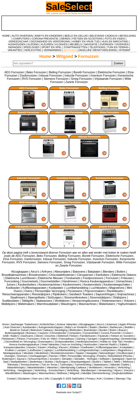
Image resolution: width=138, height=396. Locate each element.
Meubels (28, 353)
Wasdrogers (69, 303)
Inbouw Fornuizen (50, 75)
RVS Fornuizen (32, 78)
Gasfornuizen (28, 75)
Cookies (108, 378)
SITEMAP (124, 50)
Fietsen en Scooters (122, 335)
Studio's (96, 361)
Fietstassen (8, 338)
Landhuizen (35, 350)
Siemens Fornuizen (56, 78)
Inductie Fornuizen (76, 75)
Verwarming (105, 370)
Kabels (124, 344)
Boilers (121, 271)
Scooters (55, 358)
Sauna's (21, 358)
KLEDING (33, 44)
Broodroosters (38, 274)
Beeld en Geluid (19, 330)
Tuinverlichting (83, 364)
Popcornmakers (94, 291)
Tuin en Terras (49, 364)
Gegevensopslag (109, 338)
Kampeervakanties (14, 347)
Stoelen (49, 361)
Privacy (90, 378)
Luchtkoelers (99, 287)
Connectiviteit (90, 333)
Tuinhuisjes (66, 364)
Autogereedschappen (50, 327)
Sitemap (120, 378)
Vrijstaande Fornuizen (108, 78)
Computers (74, 333)
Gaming (80, 338)
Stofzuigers (55, 297)
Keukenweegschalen (117, 284)
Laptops (48, 350)
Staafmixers (18, 297)
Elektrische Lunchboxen (20, 278)
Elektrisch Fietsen (68, 335)
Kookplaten (56, 287)
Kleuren (63, 347)
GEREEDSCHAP (18, 41)
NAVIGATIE (91, 44)
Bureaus (31, 333)
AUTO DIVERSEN (22, 35)
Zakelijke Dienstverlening (95, 373)
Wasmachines (88, 303)
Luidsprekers (108, 350)
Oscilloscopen (125, 353)
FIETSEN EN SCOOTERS (87, 38)
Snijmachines (126, 294)
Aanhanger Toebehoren (24, 324)
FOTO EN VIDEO (115, 38)
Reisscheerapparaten (16, 294)
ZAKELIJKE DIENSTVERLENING (97, 50)
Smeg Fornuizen (81, 78)
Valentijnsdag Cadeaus (73, 367)
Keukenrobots (92, 284)
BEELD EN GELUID (76, 35)
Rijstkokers (60, 294)
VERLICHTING (33, 50)
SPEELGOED (31, 47)
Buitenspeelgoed (14, 333)
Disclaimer (24, 378)
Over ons (37, 378)
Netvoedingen (107, 353)
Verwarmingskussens (86, 300)
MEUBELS (76, 44)
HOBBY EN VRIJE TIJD (86, 41)
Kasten (42, 347)
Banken (103, 327)
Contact (11, 378)
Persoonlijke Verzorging (50, 291)
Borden (103, 330)
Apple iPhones (127, 324)
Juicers (11, 284)
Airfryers (47, 271)
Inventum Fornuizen (103, 75)
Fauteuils (103, 335)
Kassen (31, 347)
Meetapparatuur (12, 353)
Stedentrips (35, 361)
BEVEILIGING (127, 35)
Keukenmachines (49, 284)
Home (45, 56)
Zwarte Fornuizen (76, 82)
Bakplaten (94, 271)
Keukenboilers (27, 284)
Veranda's (110, 367)
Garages (92, 338)
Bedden (129, 327)
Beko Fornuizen (36, 72)
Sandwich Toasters (81, 294)
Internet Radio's (109, 344)
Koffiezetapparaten (34, 287)
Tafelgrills (28, 300)
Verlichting (124, 367)
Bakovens (79, 271)
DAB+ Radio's (11, 335)
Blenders (109, 271)
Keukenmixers (72, 284)
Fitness (21, 338)
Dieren (39, 335)
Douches (50, 335)
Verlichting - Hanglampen (17, 370)
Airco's (35, 271)
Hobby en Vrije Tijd (111, 341)
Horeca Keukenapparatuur (97, 281)
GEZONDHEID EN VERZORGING (50, 41)
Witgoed (64, 56)
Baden (93, 327)
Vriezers (129, 300)
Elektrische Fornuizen (111, 72)
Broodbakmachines (14, 274)
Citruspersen (85, 274)
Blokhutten (76, 330)
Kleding (52, 347)
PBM (63, 356)
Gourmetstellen (50, 281)
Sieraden (67, 358)
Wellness (62, 373)
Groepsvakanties (64, 341)
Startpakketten (18, 361)
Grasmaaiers (45, 341)
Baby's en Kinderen (76, 327)
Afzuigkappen (20, 271)
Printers (101, 356)
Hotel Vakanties (50, 344)
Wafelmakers (26, 303)
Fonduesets (73, 278)
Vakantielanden (36, 367)
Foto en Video (49, 338)
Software (104, 358)
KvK (99, 378)
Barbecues (116, 327)
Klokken (74, 347)
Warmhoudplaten (48, 303)
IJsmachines (124, 281)
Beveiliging (61, 330)
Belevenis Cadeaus (42, 330)
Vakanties (52, 367)
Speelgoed (118, 358)
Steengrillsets (37, 297)
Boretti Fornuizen (84, 72)
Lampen (21, 350)
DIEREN (65, 38)
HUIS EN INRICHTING (115, 41)
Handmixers (70, 281)
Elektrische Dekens (124, 274)
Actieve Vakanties (67, 324)
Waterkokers (107, 303)
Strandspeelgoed (80, 361)
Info (47, 378)
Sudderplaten (11, 300)
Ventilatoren (62, 300)
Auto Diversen (12, 327)
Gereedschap (128, 338)
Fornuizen (88, 56)
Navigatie (91, 353)
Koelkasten (13, 287)
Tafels (117, 361)
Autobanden (30, 327)
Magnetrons (117, 287)
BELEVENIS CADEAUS (104, 35)
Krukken (10, 350)
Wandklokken (13, 373)
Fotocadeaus (66, 338)
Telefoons (128, 361)
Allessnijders (62, 271)
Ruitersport (8, 358)
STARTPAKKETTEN (75, 47)
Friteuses (127, 278)
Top (129, 378)
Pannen (53, 356)
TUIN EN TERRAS (118, 47)
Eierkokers (103, 274)
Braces (123, 330)
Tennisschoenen (29, 364)
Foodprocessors (93, 278)
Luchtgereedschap (88, 350)
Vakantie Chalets (120, 364)
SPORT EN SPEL (51, 47)
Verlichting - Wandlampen (81, 370)
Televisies (12, 364)
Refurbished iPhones (120, 356)
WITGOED (70, 50)
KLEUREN (47, 44)
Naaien (80, 353)
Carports (43, 333)
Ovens (28, 291)
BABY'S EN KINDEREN (49, 35)
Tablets (107, 361)
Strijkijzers (120, 297)
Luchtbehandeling (77, 287)
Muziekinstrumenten (62, 353)
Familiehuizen (88, 335)
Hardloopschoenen (87, 341)
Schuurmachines (37, 358)
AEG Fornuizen (14, 72)
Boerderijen (90, 330)
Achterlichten (47, 324)
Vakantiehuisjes (16, 367)
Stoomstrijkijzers (101, 297)
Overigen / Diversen (15, 356)
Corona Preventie (111, 333)
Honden (128, 341)
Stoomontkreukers (76, 297)
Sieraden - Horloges (85, 358)
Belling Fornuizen (60, 72)
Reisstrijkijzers (41, 294)
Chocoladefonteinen (62, 274)
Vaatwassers (44, 300)
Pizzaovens (75, 291)
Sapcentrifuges (106, 294)
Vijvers (118, 370)
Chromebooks (58, 333)
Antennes (111, 324)
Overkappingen (38, 356)
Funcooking (12, 281)
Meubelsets (42, 353)
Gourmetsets (30, 281)
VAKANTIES (15, 50)
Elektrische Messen (51, 278)
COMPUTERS (21, 38)
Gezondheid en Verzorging (20, 341)
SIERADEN (14, 47)
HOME (6, 35)
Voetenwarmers (112, 300)
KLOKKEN (61, 44)
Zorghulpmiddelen (122, 373)
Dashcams (27, 335)
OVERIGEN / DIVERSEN (114, 44)
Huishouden (90, 344)
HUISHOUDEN (16, 44)
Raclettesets (115, 291)
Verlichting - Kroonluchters (49, 370)
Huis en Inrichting (71, 344)
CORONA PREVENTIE (45, 38)
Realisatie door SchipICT (69, 392)
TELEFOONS (97, 47)
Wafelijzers (8, 303)
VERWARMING (52, 50)
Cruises (127, 333)
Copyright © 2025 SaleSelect (67, 378)
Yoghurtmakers (127, 303)
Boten (113, 330)
